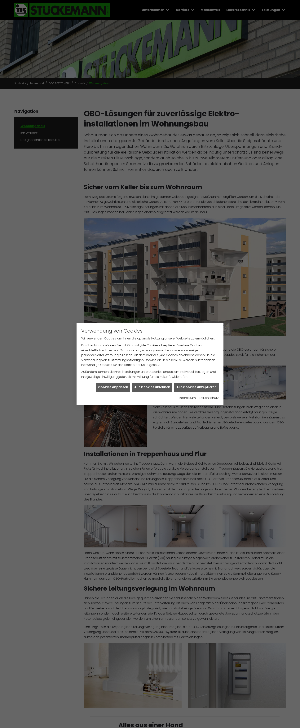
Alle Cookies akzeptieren (196, 371)
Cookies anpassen (113, 371)
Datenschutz (209, 381)
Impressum (187, 381)
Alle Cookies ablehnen (152, 371)
